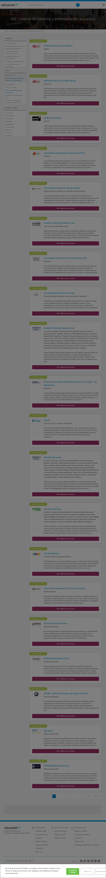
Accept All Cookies (73, 871)
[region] (53, 871)
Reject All (87, 872)
